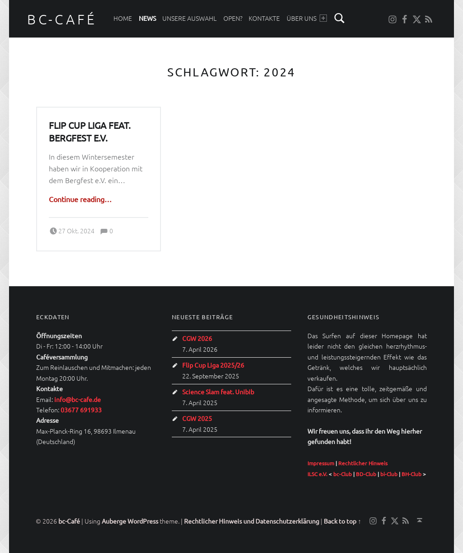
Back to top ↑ (342, 521)
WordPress (143, 521)
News (147, 18)
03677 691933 (81, 410)
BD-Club (366, 473)
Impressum (320, 463)
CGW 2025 (197, 418)
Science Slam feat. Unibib (218, 392)
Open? (232, 18)
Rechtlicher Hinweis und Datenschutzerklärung (251, 521)
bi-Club (388, 473)
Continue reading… (80, 198)
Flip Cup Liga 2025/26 (213, 365)
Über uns (307, 18)
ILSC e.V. (317, 473)
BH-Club (411, 473)
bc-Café (62, 19)
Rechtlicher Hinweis (362, 463)
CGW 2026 (197, 338)
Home (122, 18)
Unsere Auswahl (189, 18)
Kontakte (264, 18)
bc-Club (342, 473)
